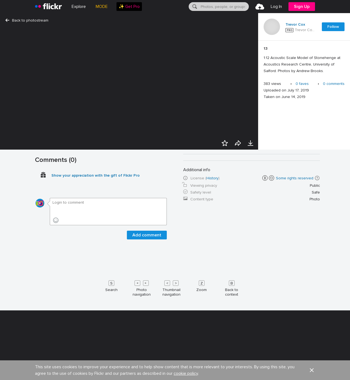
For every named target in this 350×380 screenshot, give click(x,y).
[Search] (194, 6)
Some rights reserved (294, 375)
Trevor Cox (295, 24)
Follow (333, 26)
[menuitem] (129, 6)
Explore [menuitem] (79, 6)
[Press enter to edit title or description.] (304, 59)
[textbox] (224, 6)
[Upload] (259, 6)
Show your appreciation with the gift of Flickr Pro (95, 372)
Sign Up (302, 6)
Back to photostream (26, 20)
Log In (276, 6)
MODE (102, 6)
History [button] (212, 375)
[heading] (48, 6)
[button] (317, 375)
